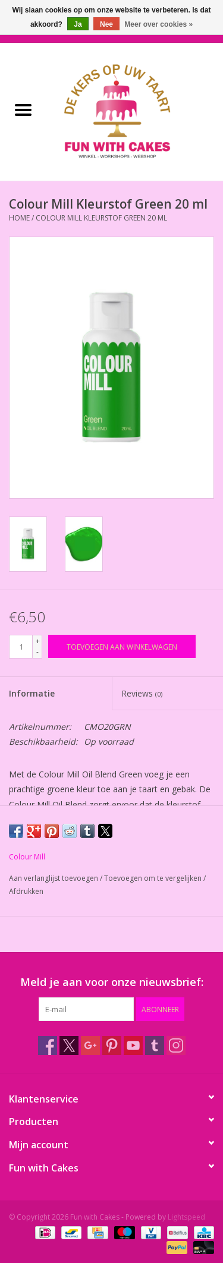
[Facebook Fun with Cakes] (47, 1045)
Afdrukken (26, 891)
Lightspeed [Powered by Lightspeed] (186, 1217)
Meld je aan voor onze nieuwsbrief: (111, 982)
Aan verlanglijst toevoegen (54, 878)
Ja (77, 24)
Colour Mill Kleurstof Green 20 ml (101, 218)
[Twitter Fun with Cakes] (68, 1045)
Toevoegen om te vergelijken (153, 878)
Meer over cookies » (158, 24)
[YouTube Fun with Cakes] (133, 1045)
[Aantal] (21, 647)
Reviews (141, 693)
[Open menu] (23, 109)
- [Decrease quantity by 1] (37, 652)
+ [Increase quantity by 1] (38, 641)
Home (19, 218)
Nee (106, 24)
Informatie (32, 693)
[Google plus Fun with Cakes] (90, 1045)
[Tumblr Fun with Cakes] (154, 1045)
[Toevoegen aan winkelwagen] (122, 646)
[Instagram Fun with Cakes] (176, 1045)
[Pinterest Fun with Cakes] (111, 1045)
